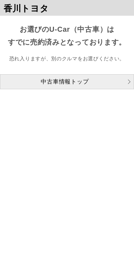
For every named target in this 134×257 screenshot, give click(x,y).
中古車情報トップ (65, 82)
